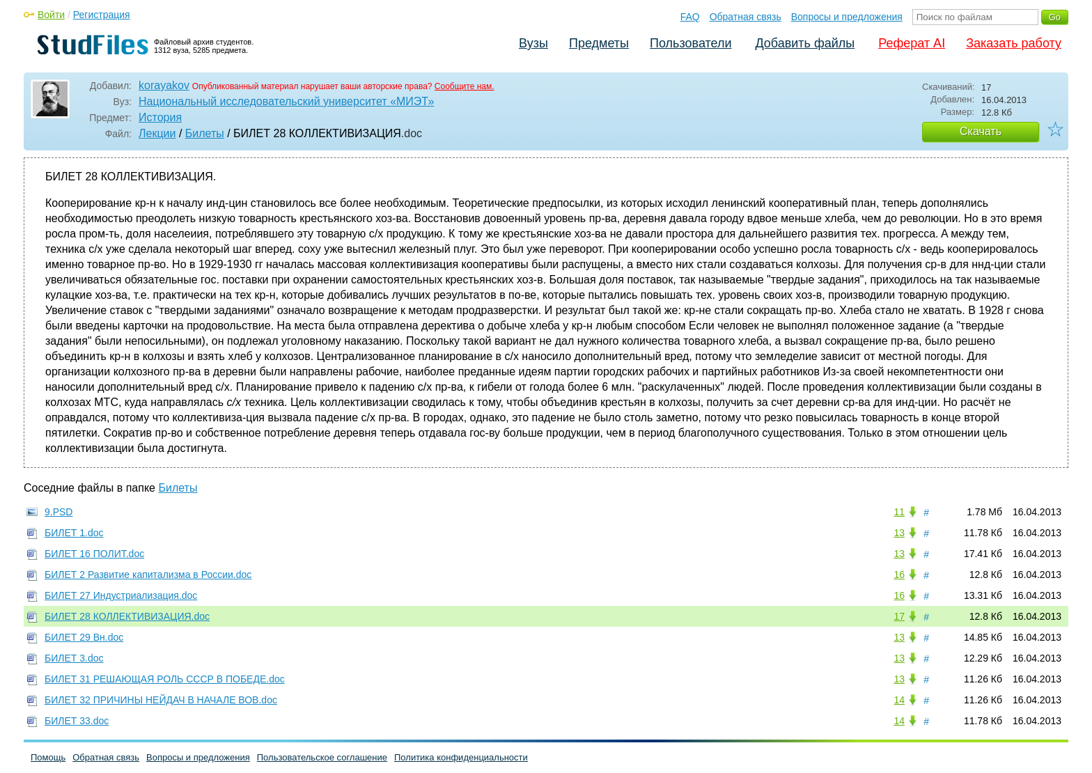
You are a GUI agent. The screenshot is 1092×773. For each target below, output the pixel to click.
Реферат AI (911, 43)
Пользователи (690, 43)
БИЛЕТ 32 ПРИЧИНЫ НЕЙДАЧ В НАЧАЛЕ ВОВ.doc (161, 699)
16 (899, 574)
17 (899, 616)
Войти (51, 14)
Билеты (204, 133)
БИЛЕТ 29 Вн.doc (84, 637)
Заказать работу (1013, 43)
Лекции (157, 133)
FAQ (690, 16)
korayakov (164, 85)
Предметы (599, 43)
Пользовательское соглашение (322, 757)
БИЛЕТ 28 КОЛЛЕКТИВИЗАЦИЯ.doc (127, 616)
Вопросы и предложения (847, 16)
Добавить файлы (805, 43)
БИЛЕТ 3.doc (74, 658)
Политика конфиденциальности (461, 757)
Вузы (533, 43)
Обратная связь (745, 16)
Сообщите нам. (464, 86)
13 (899, 532)
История (160, 117)
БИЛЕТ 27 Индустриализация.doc (121, 595)
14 (899, 699)
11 (899, 511)
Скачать (980, 131)
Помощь (48, 757)
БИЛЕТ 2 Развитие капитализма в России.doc (148, 574)
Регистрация (101, 14)
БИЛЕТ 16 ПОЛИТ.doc (94, 553)
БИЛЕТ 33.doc (77, 720)
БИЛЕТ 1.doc (74, 532)
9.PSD (58, 511)
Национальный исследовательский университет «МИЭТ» (286, 101)
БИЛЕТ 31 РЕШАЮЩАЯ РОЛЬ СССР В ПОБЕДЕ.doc (165, 679)
